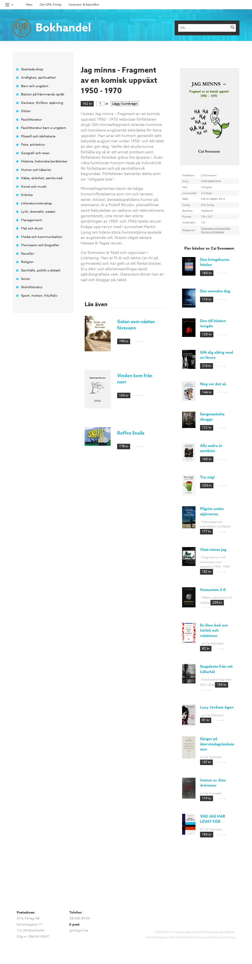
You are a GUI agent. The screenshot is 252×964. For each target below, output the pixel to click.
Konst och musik (33, 186)
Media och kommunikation (41, 236)
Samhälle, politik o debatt (40, 270)
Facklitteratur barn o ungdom (43, 128)
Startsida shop (32, 69)
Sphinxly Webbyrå (180, 937)
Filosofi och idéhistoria (38, 136)
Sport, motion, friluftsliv (39, 295)
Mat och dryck (32, 228)
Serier (25, 278)
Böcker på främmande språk (42, 94)
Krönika (26, 195)
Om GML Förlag (50, 4)
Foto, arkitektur (33, 144)
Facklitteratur (31, 119)
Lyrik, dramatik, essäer (38, 211)
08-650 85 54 (79, 918)
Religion (27, 262)
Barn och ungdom (34, 86)
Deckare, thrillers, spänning (42, 102)
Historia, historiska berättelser (44, 161)
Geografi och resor (35, 153)
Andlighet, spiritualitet (38, 77)
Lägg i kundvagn (124, 103)
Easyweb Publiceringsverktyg (216, 937)
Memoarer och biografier (40, 245)
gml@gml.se (78, 930)
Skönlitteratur (31, 287)
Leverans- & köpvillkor (84, 4)
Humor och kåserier (36, 169)
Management (31, 220)
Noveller (27, 253)
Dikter (26, 111)
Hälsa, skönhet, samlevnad (41, 178)
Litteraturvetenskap (36, 203)
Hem (29, 4)
